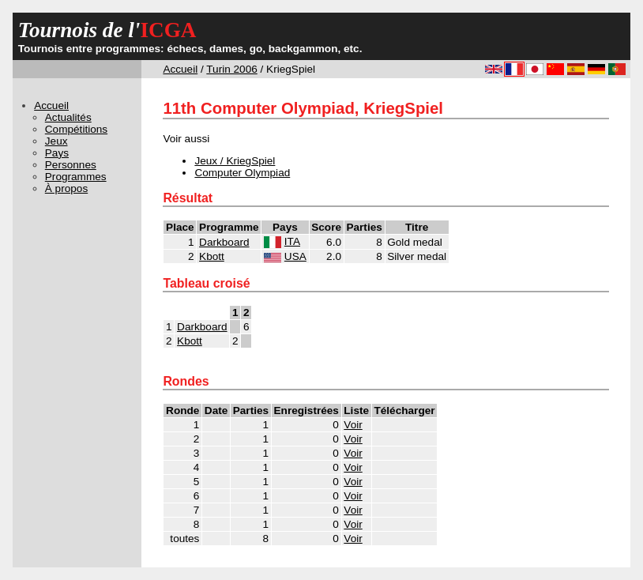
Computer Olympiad (242, 173)
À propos (66, 188)
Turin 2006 (231, 69)
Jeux (56, 141)
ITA (292, 241)
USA (295, 256)
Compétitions (76, 129)
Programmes (76, 177)
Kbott (211, 256)
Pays (57, 153)
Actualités (68, 117)
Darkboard (224, 242)
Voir (353, 425)
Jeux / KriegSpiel (234, 161)
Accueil (180, 69)
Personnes (70, 165)
